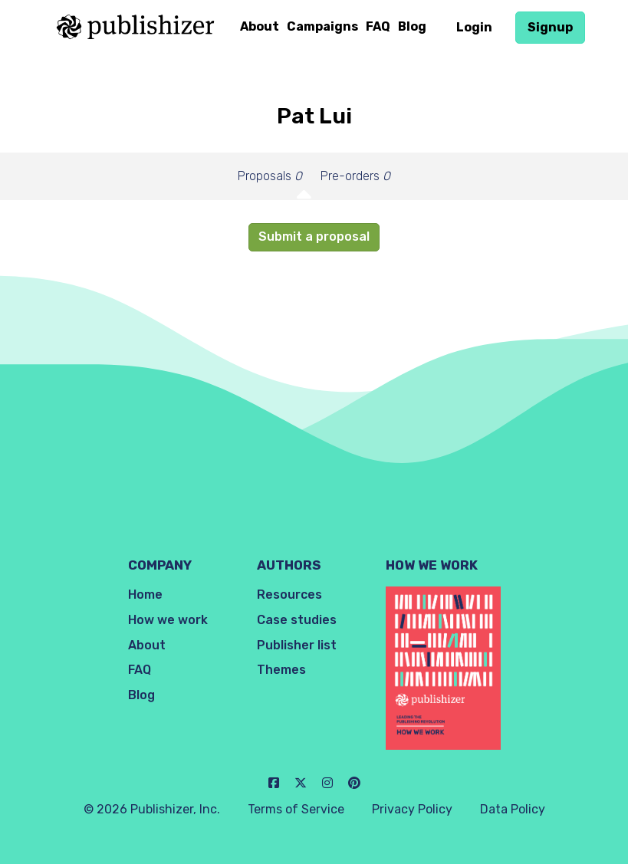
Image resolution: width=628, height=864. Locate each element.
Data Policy (512, 809)
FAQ (378, 26)
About (259, 26)
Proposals (270, 176)
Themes (281, 669)
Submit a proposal (314, 236)
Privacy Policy (412, 809)
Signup (550, 27)
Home (145, 594)
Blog (412, 26)
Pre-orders (355, 176)
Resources (289, 594)
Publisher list (297, 645)
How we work (168, 620)
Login (474, 27)
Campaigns (322, 26)
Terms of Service (296, 809)
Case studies (297, 620)
